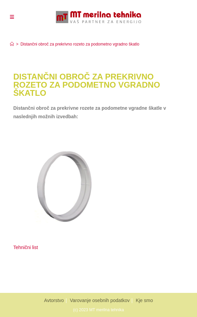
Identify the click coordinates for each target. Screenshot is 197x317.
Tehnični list (26, 247)
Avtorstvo (54, 300)
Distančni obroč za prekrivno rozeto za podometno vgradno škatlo (79, 44)
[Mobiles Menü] (12, 17)
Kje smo (144, 300)
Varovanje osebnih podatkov (100, 300)
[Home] (12, 44)
